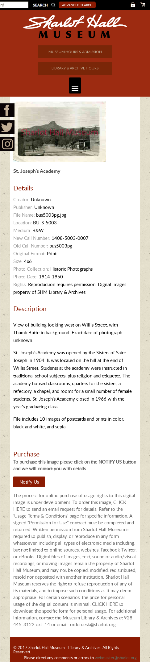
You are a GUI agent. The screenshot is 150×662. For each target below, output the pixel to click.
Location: (22, 222)
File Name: (24, 215)
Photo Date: (25, 276)
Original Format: (29, 253)
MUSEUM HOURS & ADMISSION (75, 51)
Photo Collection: (31, 269)
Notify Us (29, 482)
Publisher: (23, 207)
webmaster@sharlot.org (116, 657)
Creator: (21, 199)
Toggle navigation (73, 85)
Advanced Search (77, 5)
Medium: (22, 230)
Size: (18, 261)
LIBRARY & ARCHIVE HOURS (75, 68)
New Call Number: (31, 238)
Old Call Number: (30, 246)
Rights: (20, 284)
